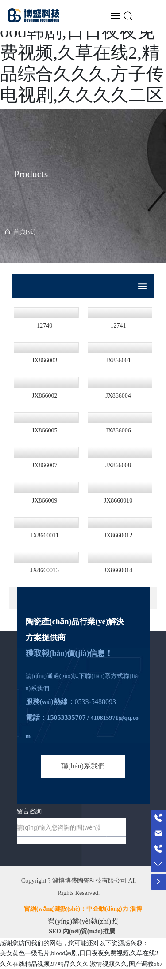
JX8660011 (45, 535)
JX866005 (45, 430)
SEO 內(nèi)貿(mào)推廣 (82, 931)
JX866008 (118, 465)
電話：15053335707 (56, 717)
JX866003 (45, 360)
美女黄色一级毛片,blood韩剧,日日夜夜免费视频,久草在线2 (79, 953)
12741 (118, 325)
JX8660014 (118, 570)
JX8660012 (118, 535)
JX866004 (118, 395)
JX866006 (118, 430)
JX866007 (45, 465)
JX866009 (45, 500)
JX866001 (118, 360)
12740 (44, 325)
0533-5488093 (95, 701)
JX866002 (45, 395)
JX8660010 (118, 500)
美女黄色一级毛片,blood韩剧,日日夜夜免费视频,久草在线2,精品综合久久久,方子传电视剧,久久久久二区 (82, 52)
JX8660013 (44, 570)
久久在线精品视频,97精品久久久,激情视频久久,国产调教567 (81, 964)
